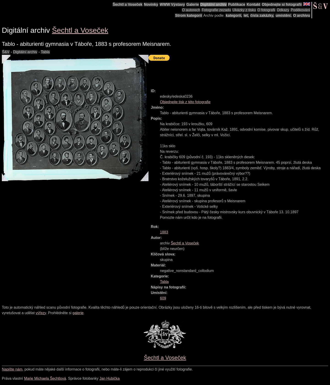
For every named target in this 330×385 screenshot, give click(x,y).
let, (246, 15)
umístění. (284, 15)
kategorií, (234, 15)
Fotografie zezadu (216, 10)
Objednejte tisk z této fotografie (185, 102)
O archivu (301, 15)
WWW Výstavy (172, 4)
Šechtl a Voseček (128, 4)
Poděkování (300, 10)
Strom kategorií (188, 15)
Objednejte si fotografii (282, 4)
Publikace (236, 4)
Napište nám (12, 369)
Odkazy (283, 10)
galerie (77, 313)
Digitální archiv (213, 4)
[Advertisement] (231, 72)
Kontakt (253, 4)
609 (163, 298)
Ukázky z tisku (244, 10)
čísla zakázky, (262, 15)
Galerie (192, 4)
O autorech (191, 10)
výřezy (41, 313)
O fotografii (266, 10)
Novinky (151, 4)
